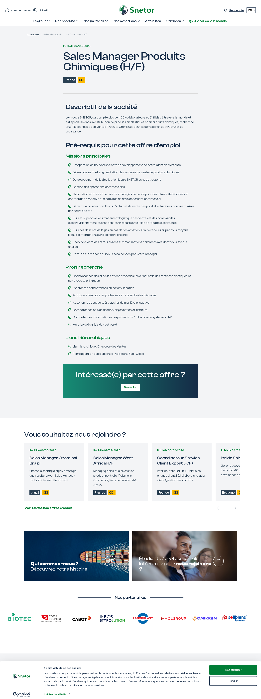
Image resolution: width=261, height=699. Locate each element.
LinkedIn (44, 10)
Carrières (173, 21)
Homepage (33, 34)
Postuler (130, 387)
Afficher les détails (55, 692)
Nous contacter (21, 10)
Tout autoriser (233, 668)
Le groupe (40, 21)
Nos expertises (125, 21)
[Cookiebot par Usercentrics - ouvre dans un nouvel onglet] (21, 692)
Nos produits (65, 21)
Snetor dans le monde (210, 21)
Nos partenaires (96, 21)
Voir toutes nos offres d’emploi (48, 508)
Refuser (233, 678)
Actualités (153, 21)
